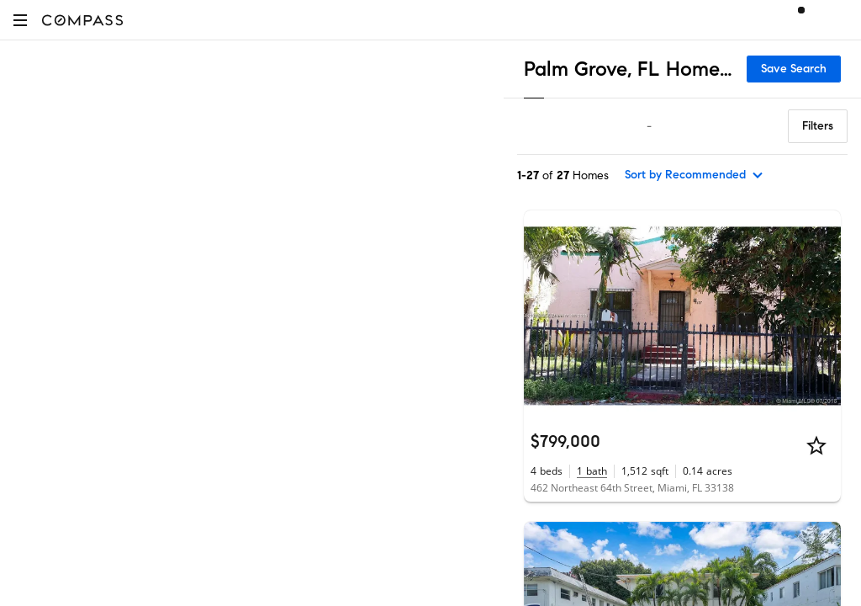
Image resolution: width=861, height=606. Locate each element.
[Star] (816, 445)
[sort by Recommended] (694, 175)
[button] (20, 20)
